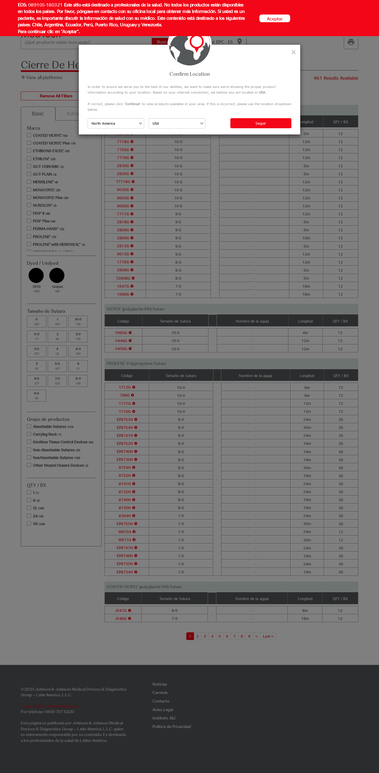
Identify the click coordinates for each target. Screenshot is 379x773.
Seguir (261, 123)
